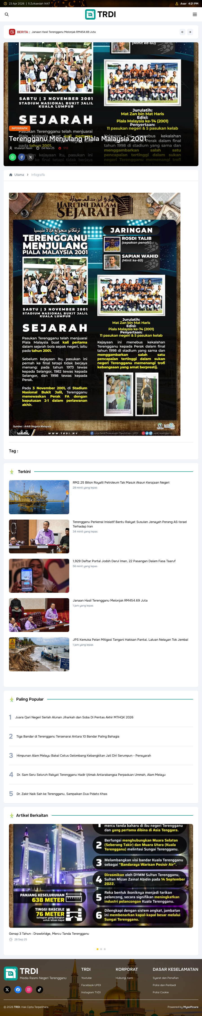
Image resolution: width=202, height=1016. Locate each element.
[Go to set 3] (105, 949)
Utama (16, 175)
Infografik (20, 128)
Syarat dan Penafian (166, 978)
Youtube (86, 978)
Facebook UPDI (91, 985)
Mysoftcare (190, 1007)
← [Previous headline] (182, 32)
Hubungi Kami (124, 978)
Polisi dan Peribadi (164, 985)
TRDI (17, 1007)
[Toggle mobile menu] (194, 14)
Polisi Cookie (161, 992)
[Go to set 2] (101, 949)
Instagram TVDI (91, 992)
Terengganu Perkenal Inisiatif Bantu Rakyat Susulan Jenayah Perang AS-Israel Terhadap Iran (90, 32)
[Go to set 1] (97, 949)
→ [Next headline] (190, 32)
